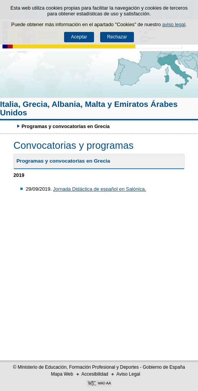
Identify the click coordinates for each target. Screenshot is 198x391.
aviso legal (173, 24)
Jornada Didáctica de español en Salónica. (99, 189)
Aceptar (79, 37)
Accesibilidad (94, 374)
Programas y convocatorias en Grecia (63, 161)
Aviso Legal (128, 374)
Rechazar (117, 37)
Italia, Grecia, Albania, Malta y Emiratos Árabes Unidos (89, 108)
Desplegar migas (9, 126)
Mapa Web (62, 374)
